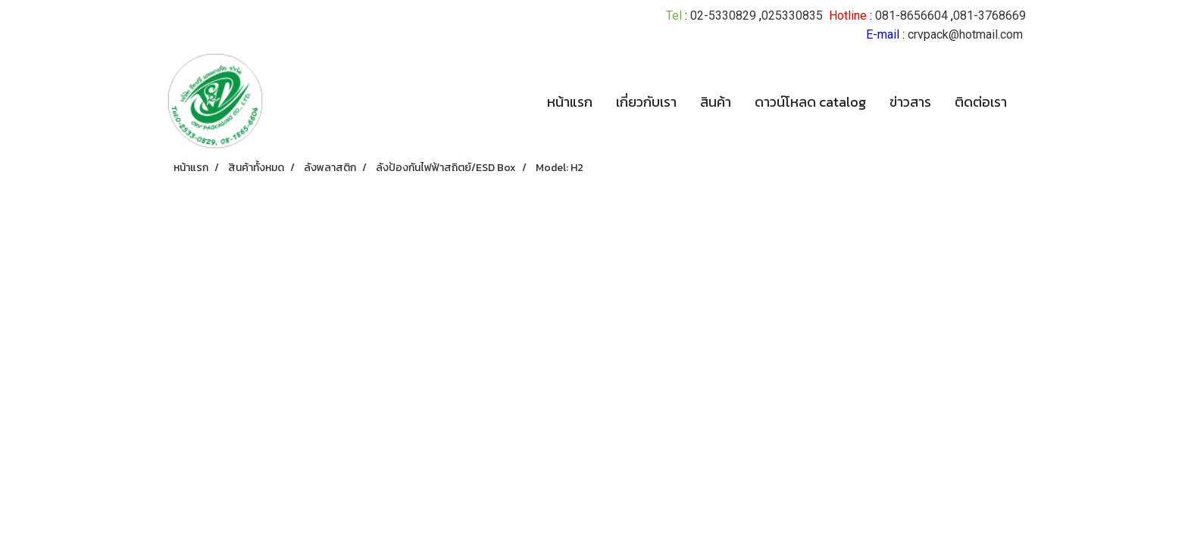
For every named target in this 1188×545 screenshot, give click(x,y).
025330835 (792, 15)
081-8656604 (911, 15)
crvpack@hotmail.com (965, 34)
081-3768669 (989, 15)
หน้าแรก (569, 102)
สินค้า (715, 102)
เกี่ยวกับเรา (646, 102)
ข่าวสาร (910, 102)
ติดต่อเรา (981, 102)
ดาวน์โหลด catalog (810, 102)
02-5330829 (723, 15)
